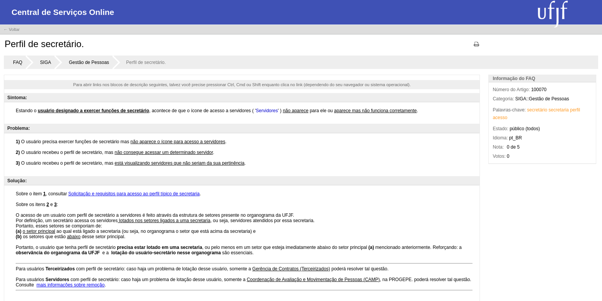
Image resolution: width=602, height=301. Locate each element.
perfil (575, 110)
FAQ (17, 62)
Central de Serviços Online (63, 12)
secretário (537, 110)
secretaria (559, 110)
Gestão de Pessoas (89, 62)
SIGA (45, 62)
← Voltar (11, 29)
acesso (500, 117)
